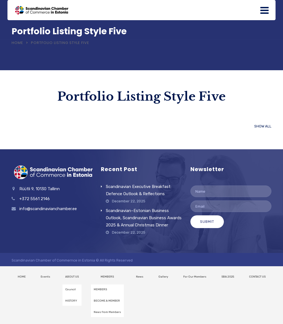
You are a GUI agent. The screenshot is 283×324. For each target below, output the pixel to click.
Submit (207, 222)
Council (70, 289)
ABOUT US (72, 276)
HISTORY (71, 300)
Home (17, 42)
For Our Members (194, 276)
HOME (22, 276)
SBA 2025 (227, 276)
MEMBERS (107, 276)
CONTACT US (257, 276)
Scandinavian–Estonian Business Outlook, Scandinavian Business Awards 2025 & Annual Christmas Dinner (144, 218)
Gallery (163, 276)
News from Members (107, 312)
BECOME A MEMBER (107, 300)
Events (45, 276)
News (139, 276)
